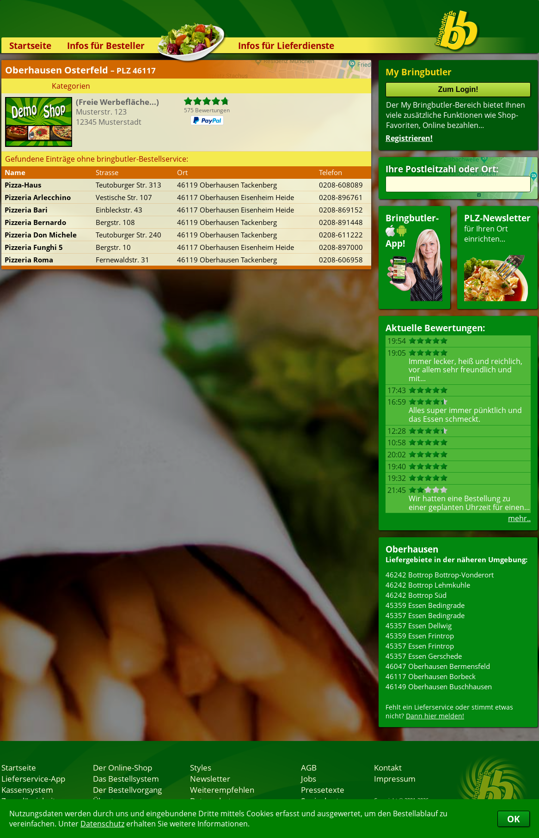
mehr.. (519, 518)
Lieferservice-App (33, 778)
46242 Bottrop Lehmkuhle (428, 584)
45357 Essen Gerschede (424, 656)
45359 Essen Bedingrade (425, 605)
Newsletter (210, 778)
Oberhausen (412, 549)
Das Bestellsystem (126, 778)
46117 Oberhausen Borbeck (431, 676)
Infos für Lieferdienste (286, 45)
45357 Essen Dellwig (419, 625)
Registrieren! (409, 138)
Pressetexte (322, 789)
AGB (309, 767)
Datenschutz (102, 824)
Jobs (308, 778)
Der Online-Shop (122, 767)
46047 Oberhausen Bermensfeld (438, 666)
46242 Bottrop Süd (416, 595)
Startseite (30, 45)
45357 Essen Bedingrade (425, 615)
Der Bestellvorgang (127, 789)
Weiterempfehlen (222, 789)
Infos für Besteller (106, 45)
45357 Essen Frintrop (420, 645)
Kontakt (388, 767)
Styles (200, 767)
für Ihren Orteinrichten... (497, 256)
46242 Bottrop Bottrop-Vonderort (440, 574)
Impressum (395, 778)
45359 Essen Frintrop (420, 635)
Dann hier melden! (435, 715)
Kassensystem (27, 789)
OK (513, 819)
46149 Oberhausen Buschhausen (439, 686)
